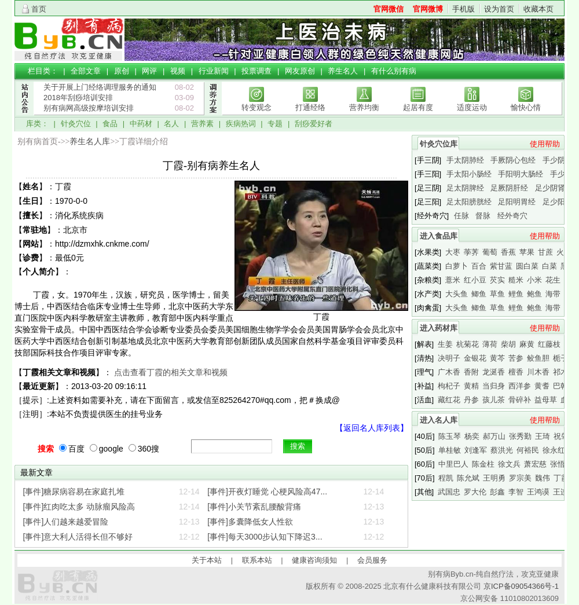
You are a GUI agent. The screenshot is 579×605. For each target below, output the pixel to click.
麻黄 (526, 344)
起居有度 (418, 107)
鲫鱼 (478, 293)
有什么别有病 (393, 71)
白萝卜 (456, 266)
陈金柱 (483, 464)
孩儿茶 (493, 399)
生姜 (445, 344)
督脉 (482, 215)
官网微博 (428, 9)
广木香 (449, 372)
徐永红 (554, 450)
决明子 (449, 358)
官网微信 (388, 9)
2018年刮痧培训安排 (78, 97)
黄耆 (541, 386)
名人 (171, 123)
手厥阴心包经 (513, 160)
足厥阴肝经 (509, 188)
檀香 (515, 372)
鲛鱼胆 (538, 358)
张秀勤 (520, 436)
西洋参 (519, 386)
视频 (177, 71)
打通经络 (310, 107)
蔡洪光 (501, 450)
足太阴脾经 (465, 188)
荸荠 (471, 252)
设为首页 (499, 9)
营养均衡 (364, 107)
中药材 (141, 123)
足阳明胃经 (517, 201)
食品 (110, 123)
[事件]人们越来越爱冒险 (66, 521)
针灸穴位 (76, 123)
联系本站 (257, 560)
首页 (38, 9)
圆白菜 (527, 266)
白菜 (549, 266)
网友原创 (300, 71)
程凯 (445, 478)
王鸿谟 (538, 491)
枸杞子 (449, 386)
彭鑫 (497, 491)
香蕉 (508, 252)
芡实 (497, 280)
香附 (471, 372)
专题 (275, 123)
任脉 (461, 215)
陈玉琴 (449, 436)
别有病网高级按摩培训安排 (88, 108)
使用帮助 (545, 144)
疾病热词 (241, 123)
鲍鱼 (534, 293)
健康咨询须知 (314, 560)
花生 (552, 280)
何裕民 (527, 450)
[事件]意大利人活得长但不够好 (78, 536)
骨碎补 (519, 399)
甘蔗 (545, 252)
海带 (552, 293)
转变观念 (256, 107)
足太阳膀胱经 (469, 201)
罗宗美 (520, 478)
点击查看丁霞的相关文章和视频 (171, 372)
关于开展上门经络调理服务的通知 (99, 87)
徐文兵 (509, 464)
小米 (534, 280)
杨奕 (471, 436)
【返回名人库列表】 (371, 427)
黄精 (471, 386)
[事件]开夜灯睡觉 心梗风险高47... (267, 491)
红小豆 (475, 280)
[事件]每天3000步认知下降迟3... (264, 536)
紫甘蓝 (501, 266)
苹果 (526, 252)
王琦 (542, 436)
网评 (149, 71)
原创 (121, 71)
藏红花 (449, 399)
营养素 (202, 123)
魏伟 (542, 478)
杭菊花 (467, 344)
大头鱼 (456, 293)
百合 (478, 266)
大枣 (452, 252)
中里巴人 (453, 464)
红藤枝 (549, 344)
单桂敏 (449, 450)
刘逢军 (475, 450)
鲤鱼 (515, 293)
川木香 (538, 372)
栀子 (560, 358)
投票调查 (256, 71)
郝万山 (494, 436)
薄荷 (489, 344)
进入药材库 (438, 328)
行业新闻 (214, 71)
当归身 (493, 386)
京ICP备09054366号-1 (521, 586)
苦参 (515, 358)
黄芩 (497, 358)
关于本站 (207, 560)
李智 (515, 491)
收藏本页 (538, 9)
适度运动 (472, 107)
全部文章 (86, 71)
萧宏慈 (535, 464)
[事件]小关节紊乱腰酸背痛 (254, 506)
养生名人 (343, 71)
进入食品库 (438, 236)
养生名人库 (89, 141)
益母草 (545, 399)
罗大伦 (475, 491)
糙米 (515, 280)
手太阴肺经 (465, 160)
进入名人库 (438, 420)
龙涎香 (493, 372)
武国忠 (449, 491)
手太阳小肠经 (469, 174)
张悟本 (561, 464)
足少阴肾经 (554, 188)
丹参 (471, 399)
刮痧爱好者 (313, 123)
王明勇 (494, 478)
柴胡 (508, 344)
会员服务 (372, 560)
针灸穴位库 (438, 144)
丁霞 (561, 478)
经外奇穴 (512, 215)
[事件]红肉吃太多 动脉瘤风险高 (79, 506)
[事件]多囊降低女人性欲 (250, 521)
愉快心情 (526, 107)
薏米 (452, 280)
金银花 (475, 358)
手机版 (463, 9)
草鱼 (497, 293)
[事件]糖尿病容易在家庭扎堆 (74, 491)
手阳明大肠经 (520, 174)
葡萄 (489, 252)
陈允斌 (468, 478)
